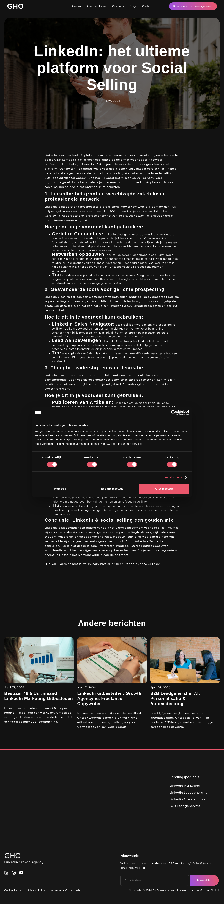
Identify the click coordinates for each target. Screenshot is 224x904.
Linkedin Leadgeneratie (188, 792)
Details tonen (173, 477)
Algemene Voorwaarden (66, 890)
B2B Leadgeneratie (185, 806)
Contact (147, 6)
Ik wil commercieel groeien (193, 6)
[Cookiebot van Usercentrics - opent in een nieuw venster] (173, 412)
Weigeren (60, 488)
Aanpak (76, 6)
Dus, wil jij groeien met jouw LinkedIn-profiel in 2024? (84, 564)
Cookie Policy (12, 890)
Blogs (133, 6)
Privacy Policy (36, 890)
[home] (15, 6)
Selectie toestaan (112, 488)
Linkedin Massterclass (187, 799)
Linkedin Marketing (185, 786)
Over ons (118, 6)
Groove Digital (209, 890)
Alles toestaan (164, 488)
